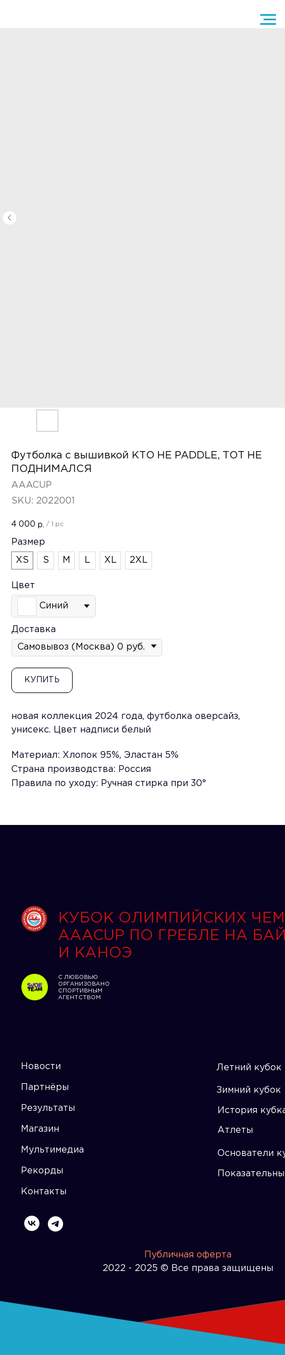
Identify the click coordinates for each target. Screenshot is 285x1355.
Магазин (40, 1129)
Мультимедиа (52, 1150)
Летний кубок (249, 1067)
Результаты (48, 1108)
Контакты (43, 1192)
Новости (41, 1066)
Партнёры (45, 1087)
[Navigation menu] (268, 19)
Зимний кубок (248, 1090)
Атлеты (235, 1130)
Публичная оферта (187, 1255)
